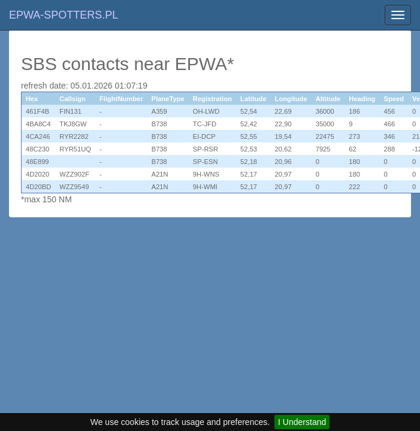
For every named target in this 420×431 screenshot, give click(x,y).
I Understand (302, 422)
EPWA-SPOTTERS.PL (63, 15)
